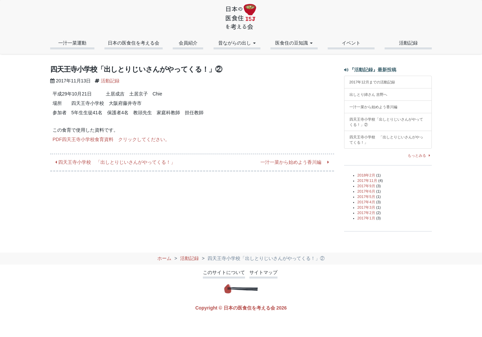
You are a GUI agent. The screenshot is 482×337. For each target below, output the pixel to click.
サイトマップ (263, 272)
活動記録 (408, 43)
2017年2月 (366, 213)
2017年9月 (366, 186)
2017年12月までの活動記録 (372, 82)
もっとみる (420, 155)
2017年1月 (366, 218)
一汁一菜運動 (72, 43)
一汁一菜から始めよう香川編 (294, 162)
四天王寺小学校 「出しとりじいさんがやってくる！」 (115, 162)
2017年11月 (367, 181)
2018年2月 (366, 175)
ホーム (164, 258)
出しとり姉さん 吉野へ (368, 94)
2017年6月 (366, 191)
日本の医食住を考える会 (133, 43)
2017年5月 (366, 197)
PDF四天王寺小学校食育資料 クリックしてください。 (111, 139)
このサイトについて (224, 272)
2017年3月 (366, 207)
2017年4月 (366, 202)
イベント (351, 43)
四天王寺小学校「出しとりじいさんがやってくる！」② (386, 122)
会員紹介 (188, 43)
